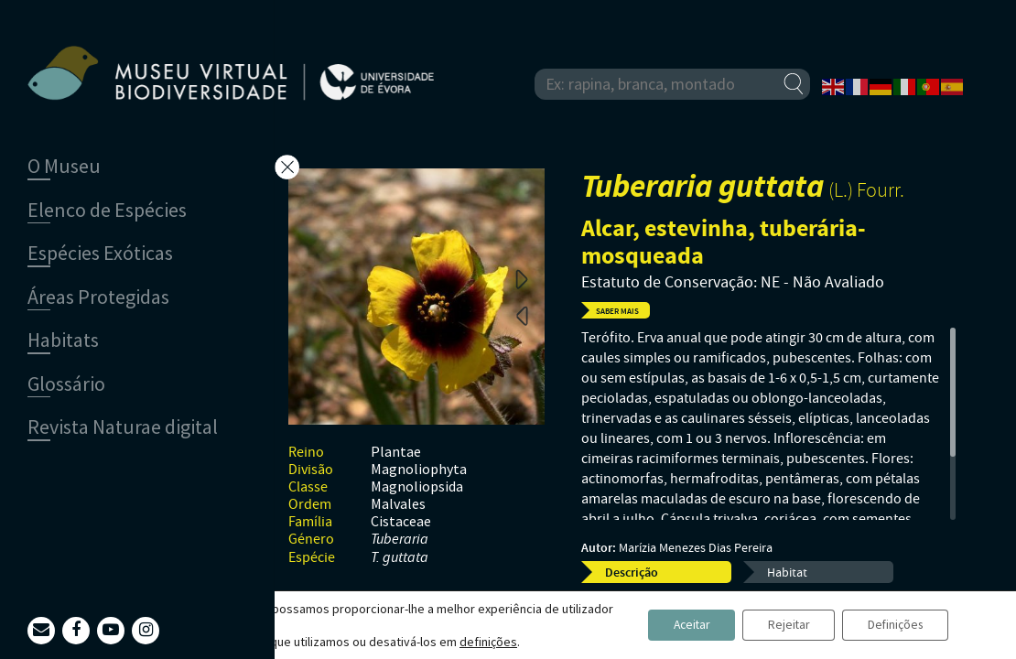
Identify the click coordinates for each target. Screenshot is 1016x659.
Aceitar (676, 625)
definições (488, 641)
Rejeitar (779, 625)
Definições (892, 625)
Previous (522, 315)
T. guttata (399, 557)
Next (522, 278)
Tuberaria (399, 539)
